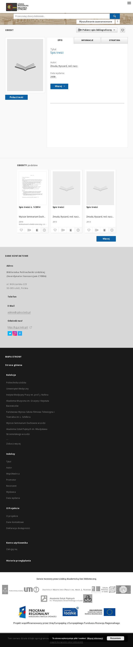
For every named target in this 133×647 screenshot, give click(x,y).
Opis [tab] (60, 40)
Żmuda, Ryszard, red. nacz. (64, 66)
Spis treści (58, 207)
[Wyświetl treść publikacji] (37, 230)
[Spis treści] (66, 188)
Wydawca (11, 491)
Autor (9, 467)
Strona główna (13, 365)
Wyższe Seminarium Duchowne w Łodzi (25, 423)
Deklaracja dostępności (18, 528)
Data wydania (13, 498)
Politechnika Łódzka (16, 382)
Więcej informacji (95, 638)
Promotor (11, 479)
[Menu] (129, 3)
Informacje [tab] (87, 40)
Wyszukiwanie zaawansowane (95, 21)
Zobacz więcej (13, 443)
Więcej (106, 238)
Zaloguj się (11, 549)
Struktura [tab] (114, 40)
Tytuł (8, 461)
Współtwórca (13, 473)
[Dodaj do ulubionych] (21, 230)
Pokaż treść (16, 97)
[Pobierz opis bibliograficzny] (29, 230)
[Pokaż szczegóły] (44, 230)
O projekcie (12, 516)
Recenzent (11, 485)
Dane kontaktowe (15, 522)
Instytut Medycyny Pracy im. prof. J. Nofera (27, 394)
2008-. (53, 76)
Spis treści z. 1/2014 (29, 207)
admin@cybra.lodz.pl (19, 312)
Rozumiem (115, 638)
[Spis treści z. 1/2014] (32, 188)
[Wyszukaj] (115, 16)
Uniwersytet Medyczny (17, 388)
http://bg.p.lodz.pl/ (18, 327)
